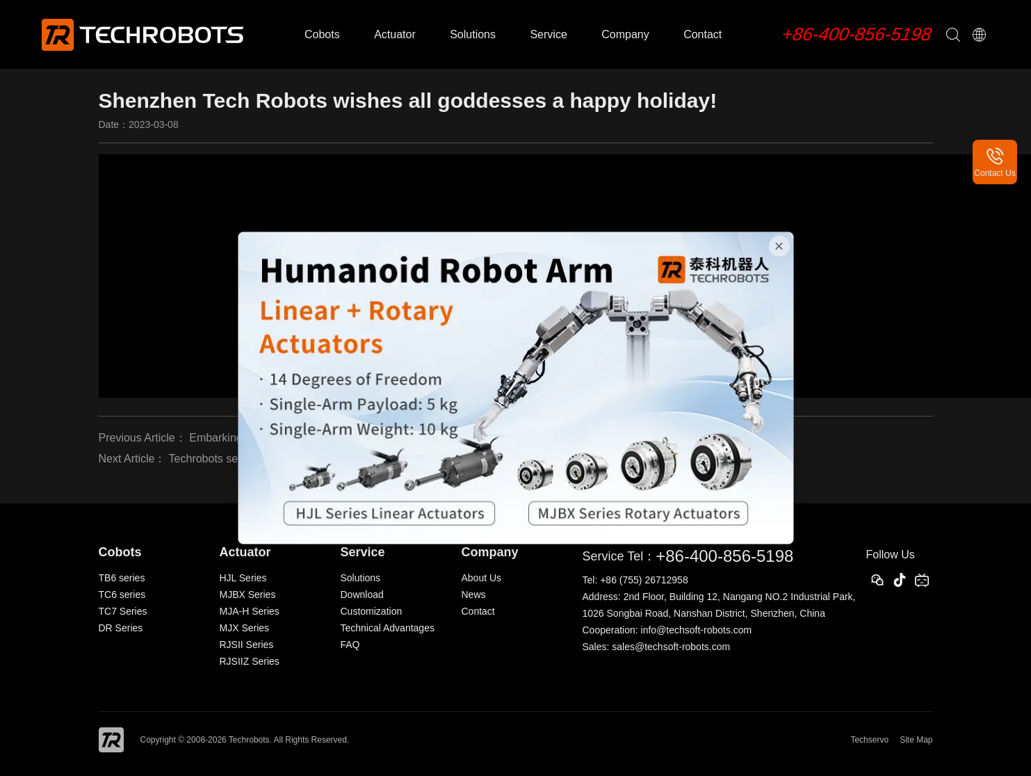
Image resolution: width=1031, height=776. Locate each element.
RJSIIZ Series (249, 661)
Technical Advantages (388, 627)
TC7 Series (123, 611)
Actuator (395, 34)
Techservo (869, 740)
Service (548, 34)
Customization (372, 611)
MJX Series (245, 627)
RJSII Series (247, 644)
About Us (482, 577)
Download (362, 594)
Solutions (473, 34)
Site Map (916, 740)
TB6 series (122, 577)
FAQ (350, 644)
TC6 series (122, 594)
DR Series (121, 627)
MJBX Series (248, 594)
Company (625, 34)
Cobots (322, 34)
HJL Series (243, 577)
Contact (702, 34)
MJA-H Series (249, 611)
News (474, 594)
